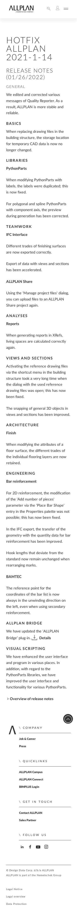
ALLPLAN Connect (31, 779)
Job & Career (27, 739)
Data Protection (16, 904)
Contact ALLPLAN (30, 813)
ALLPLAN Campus (31, 772)
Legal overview (15, 897)
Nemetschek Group (49, 875)
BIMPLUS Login (29, 787)
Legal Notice (14, 889)
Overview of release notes (31, 699)
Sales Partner (27, 820)
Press (22, 746)
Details (45, 638)
